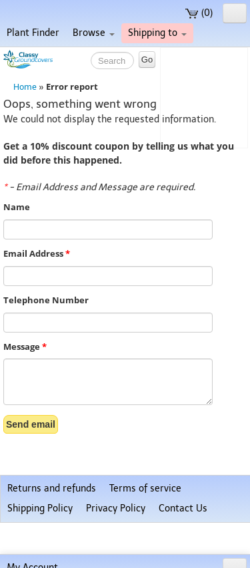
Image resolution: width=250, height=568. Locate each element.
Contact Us (183, 508)
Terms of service (145, 488)
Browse (94, 33)
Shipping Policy (40, 508)
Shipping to (157, 33)
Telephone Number (46, 300)
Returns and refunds (51, 488)
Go (147, 60)
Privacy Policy (115, 508)
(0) (199, 13)
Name (16, 207)
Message (25, 347)
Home (25, 87)
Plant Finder (33, 33)
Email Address (36, 253)
